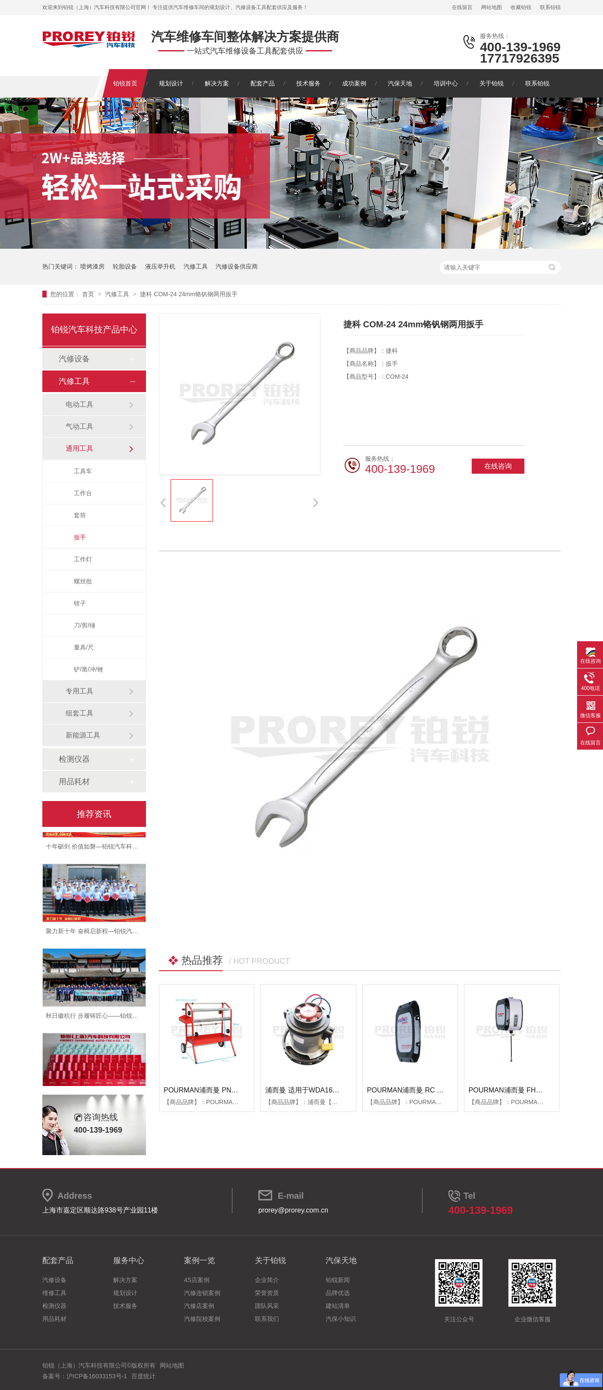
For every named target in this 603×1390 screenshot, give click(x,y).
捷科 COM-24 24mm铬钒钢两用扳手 (189, 294)
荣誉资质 (267, 1292)
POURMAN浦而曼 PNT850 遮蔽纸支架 (223, 1090)
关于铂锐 (491, 83)
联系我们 (267, 1318)
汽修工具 (196, 266)
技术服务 (308, 83)
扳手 (80, 537)
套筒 (80, 515)
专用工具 (79, 691)
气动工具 (79, 426)
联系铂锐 (550, 7)
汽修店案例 (199, 1305)
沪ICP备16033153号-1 (97, 1376)
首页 (89, 294)
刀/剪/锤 (84, 625)
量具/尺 (84, 647)
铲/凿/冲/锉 (88, 669)
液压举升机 (160, 266)
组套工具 (79, 713)
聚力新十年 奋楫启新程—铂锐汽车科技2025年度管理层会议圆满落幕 (138, 932)
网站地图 (491, 7)
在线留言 (462, 7)
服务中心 (128, 1260)
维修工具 (54, 1292)
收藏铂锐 (521, 7)
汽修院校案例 (202, 1318)
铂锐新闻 (338, 1279)
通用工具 (79, 448)
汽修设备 (74, 359)
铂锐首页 (125, 83)
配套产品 (263, 83)
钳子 (80, 603)
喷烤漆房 (92, 266)
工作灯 (83, 559)
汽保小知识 (341, 1318)
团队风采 (267, 1305)
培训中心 (446, 83)
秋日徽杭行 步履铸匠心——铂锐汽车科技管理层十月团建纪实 (128, 1016)
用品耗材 (74, 781)
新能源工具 (83, 735)
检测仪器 (74, 759)
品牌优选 (338, 1292)
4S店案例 (196, 1279)
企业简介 (267, 1279)
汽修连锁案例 (202, 1292)
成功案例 (354, 83)
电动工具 (79, 404)
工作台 (83, 493)
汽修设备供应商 (237, 266)
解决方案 (217, 83)
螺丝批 (83, 581)
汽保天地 (400, 83)
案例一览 (199, 1260)
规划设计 (171, 83)
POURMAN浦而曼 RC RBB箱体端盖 (423, 1090)
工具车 (83, 471)
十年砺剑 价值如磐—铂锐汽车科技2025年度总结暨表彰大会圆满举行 (138, 847)
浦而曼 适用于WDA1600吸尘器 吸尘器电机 (331, 1090)
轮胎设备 (125, 266)
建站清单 (338, 1305)
